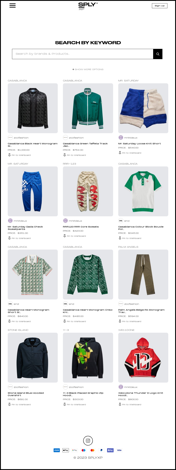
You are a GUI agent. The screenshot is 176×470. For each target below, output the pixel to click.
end (126, 221)
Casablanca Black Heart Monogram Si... (24, 145)
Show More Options (88, 70)
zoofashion (21, 138)
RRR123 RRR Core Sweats (81, 227)
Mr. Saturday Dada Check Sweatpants (25, 228)
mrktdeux (131, 138)
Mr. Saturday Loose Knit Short (140, 144)
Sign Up (160, 6)
